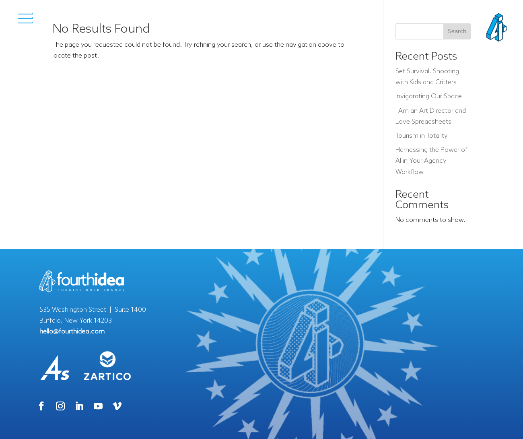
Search (457, 31)
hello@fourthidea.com (72, 331)
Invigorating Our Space (428, 96)
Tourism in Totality (421, 136)
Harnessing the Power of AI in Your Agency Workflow (431, 161)
